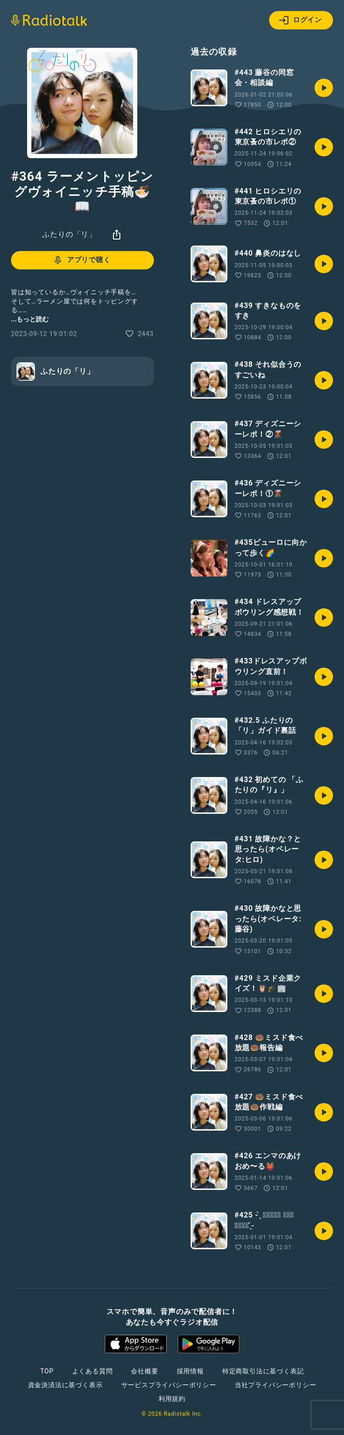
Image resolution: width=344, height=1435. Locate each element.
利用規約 (172, 1398)
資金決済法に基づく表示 (65, 1385)
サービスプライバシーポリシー (168, 1385)
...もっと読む (30, 319)
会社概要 (144, 1371)
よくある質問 (92, 1371)
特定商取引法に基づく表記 (263, 1371)
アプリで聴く (81, 260)
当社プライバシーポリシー (275, 1385)
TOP (46, 1371)
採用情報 (190, 1371)
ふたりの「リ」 (69, 234)
